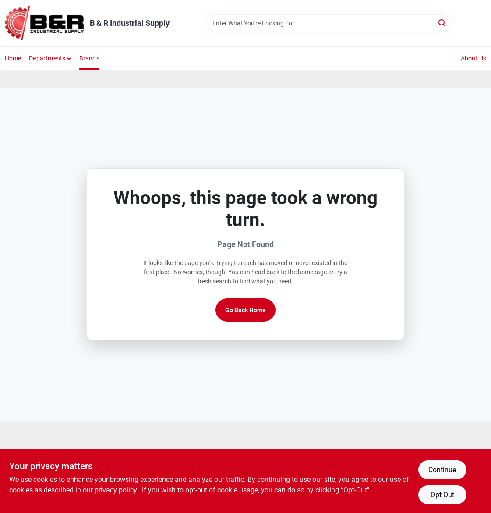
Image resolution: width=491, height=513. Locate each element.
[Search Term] (328, 23)
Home (13, 58)
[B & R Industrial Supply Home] (44, 23)
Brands (89, 58)
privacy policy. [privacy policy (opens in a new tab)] (116, 490)
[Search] (442, 22)
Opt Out (442, 495)
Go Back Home (245, 310)
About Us (474, 58)
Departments (47, 58)
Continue (442, 470)
